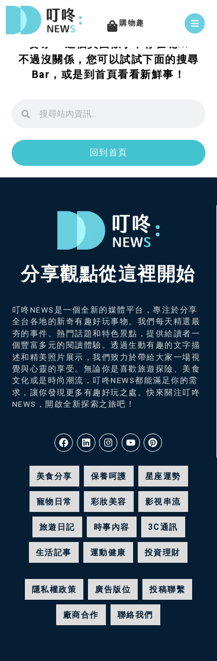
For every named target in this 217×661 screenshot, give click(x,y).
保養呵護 (109, 476)
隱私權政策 (54, 589)
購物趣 (132, 22)
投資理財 (163, 552)
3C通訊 (163, 527)
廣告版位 (113, 589)
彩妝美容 (109, 501)
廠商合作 (81, 614)
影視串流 (163, 501)
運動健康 (108, 552)
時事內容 (112, 527)
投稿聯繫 (167, 589)
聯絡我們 (135, 614)
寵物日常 (54, 501)
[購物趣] (112, 26)
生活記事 (54, 552)
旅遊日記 (57, 527)
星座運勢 (163, 476)
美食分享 (54, 476)
